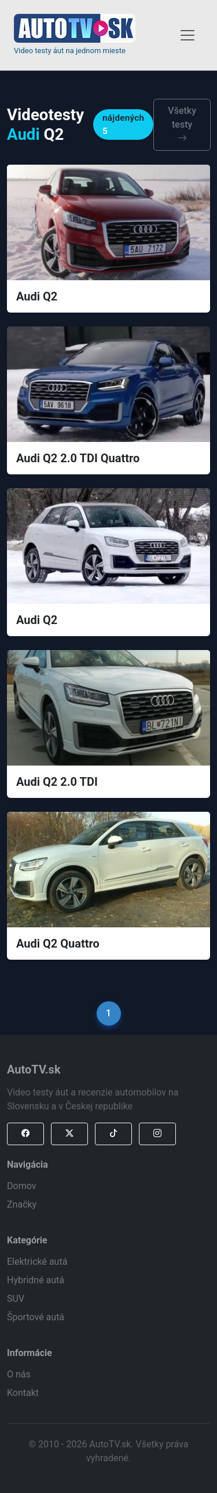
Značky (21, 1204)
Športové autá (35, 1317)
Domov (21, 1185)
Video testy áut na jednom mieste (70, 50)
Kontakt (23, 1392)
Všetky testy (182, 124)
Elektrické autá (37, 1261)
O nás (19, 1374)
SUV (15, 1298)
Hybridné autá (35, 1280)
